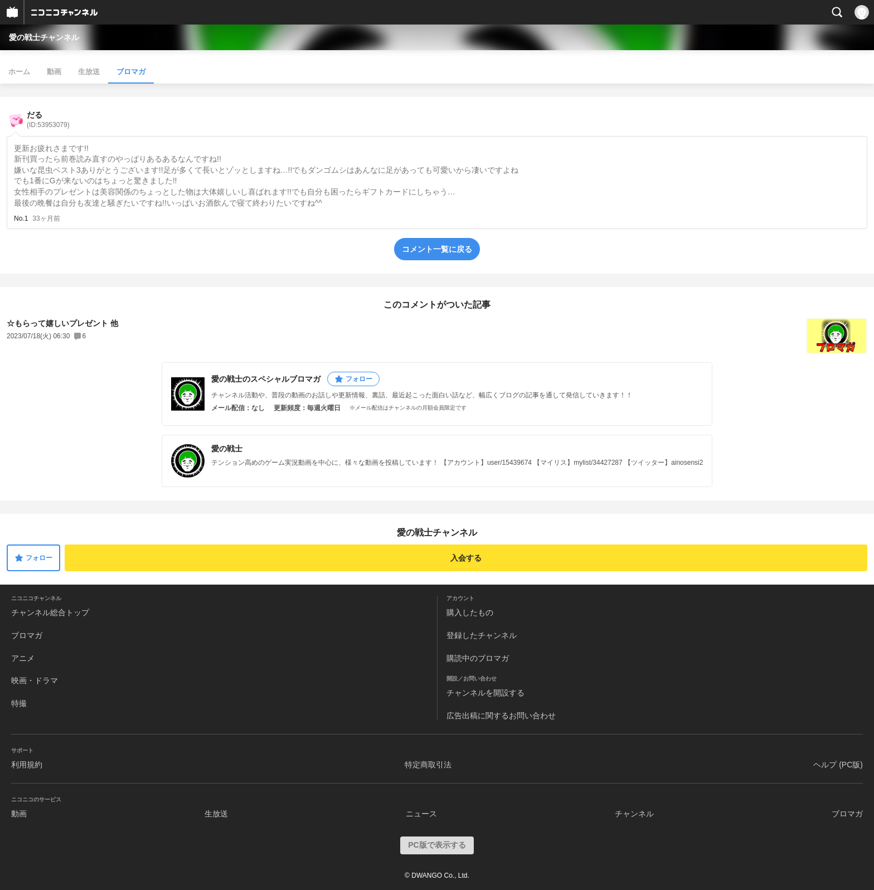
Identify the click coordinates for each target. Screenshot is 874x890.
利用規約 (26, 764)
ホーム (19, 71)
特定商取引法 (428, 764)
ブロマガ (130, 71)
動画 (54, 71)
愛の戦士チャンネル (44, 37)
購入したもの (469, 612)
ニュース (421, 813)
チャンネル (634, 813)
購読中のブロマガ (477, 658)
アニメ (23, 658)
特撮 (19, 703)
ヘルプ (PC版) (838, 764)
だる (48, 119)
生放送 (89, 71)
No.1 (21, 218)
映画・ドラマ (34, 680)
